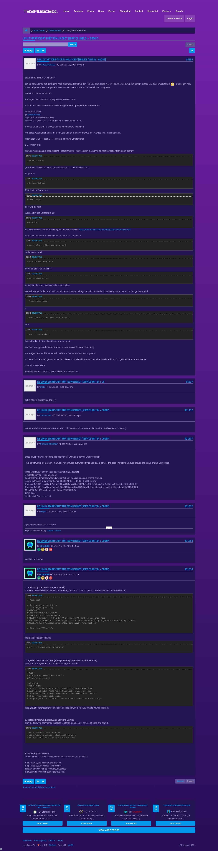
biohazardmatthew (49, 444)
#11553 (189, 540)
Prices (90, 11)
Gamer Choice (54, 530)
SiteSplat (52, 845)
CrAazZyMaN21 (47, 65)
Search (180, 11)
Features (78, 11)
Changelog (124, 11)
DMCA (52, 840)
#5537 (189, 381)
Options (180, 781)
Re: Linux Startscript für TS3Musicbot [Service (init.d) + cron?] (73, 410)
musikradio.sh (33, 114)
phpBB (70, 845)
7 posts (190, 45)
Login (190, 18)
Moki (42, 387)
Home (66, 11)
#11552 (189, 506)
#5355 (189, 59)
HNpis (43, 511)
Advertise (27, 840)
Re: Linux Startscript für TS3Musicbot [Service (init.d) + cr (70, 381)
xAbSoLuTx (45, 415)
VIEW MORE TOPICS (109, 830)
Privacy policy (40, 840)
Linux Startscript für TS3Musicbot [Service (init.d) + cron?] (61, 38)
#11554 (189, 569)
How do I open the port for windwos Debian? (132, 806)
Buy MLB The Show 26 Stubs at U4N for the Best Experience (44, 806)
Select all (37, 156)
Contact (139, 11)
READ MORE (42, 823)
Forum (111, 11)
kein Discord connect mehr (88, 805)
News (101, 11)
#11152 (189, 410)
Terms (60, 840)
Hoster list (152, 11)
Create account (174, 18)
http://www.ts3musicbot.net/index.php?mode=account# (105, 229)
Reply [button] (29, 50)
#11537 (189, 438)
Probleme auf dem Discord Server (177, 805)
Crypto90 (45, 546)
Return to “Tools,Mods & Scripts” (39, 787)
